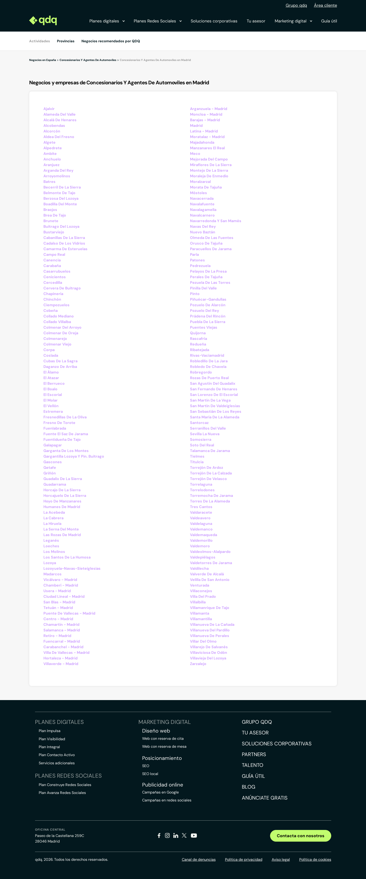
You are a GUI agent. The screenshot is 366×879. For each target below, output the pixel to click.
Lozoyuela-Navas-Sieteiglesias (72, 568)
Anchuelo (52, 159)
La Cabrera (53, 518)
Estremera (53, 411)
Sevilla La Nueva (204, 433)
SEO (145, 765)
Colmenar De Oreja (60, 333)
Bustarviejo (53, 232)
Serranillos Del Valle (208, 428)
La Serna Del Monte (61, 529)
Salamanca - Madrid (61, 630)
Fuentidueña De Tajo (62, 439)
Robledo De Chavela (208, 366)
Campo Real (54, 254)
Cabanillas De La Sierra (64, 237)
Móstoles (198, 192)
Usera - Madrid (57, 590)
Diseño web (156, 731)
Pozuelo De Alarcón (207, 304)
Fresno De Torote (59, 422)
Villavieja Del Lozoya (208, 658)
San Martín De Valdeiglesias (215, 405)
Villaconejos (201, 590)
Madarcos (52, 574)
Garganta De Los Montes (66, 450)
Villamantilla (201, 618)
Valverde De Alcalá (207, 574)
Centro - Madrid (58, 618)
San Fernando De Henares (213, 389)
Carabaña (52, 265)
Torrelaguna (201, 484)
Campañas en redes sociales (166, 800)
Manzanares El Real (207, 148)
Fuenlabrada (54, 428)
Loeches (51, 546)
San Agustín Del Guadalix (212, 383)
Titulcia (197, 461)
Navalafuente (202, 204)
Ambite (50, 153)
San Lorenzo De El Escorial (214, 394)
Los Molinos (54, 551)
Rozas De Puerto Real (209, 377)
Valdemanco (201, 529)
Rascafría (198, 338)
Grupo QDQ (257, 722)
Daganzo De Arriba (60, 366)
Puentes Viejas (203, 327)
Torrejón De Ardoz (206, 467)
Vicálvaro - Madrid (60, 579)
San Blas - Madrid (59, 602)
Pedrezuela (200, 265)
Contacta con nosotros (300, 836)
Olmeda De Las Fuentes (211, 237)
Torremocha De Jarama (211, 495)
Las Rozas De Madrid (62, 534)
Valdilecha (199, 568)
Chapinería (53, 293)
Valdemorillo (201, 540)
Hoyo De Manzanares (62, 501)
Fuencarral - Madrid (61, 641)
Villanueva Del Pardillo (210, 630)
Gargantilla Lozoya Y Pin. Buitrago (73, 456)
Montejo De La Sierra (209, 170)
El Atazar (51, 377)
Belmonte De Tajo (59, 192)
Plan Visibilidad (52, 739)
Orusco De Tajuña (206, 243)
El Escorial (52, 394)
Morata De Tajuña (206, 187)
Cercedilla (52, 282)
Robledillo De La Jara (209, 361)
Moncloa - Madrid (206, 114)
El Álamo (51, 372)
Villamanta (199, 613)
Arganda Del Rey (58, 170)
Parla (194, 254)
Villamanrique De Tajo (209, 607)
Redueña (198, 344)
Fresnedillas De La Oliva (65, 417)
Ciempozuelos (56, 304)
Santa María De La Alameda (214, 417)
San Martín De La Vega (210, 400)
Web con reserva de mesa (164, 746)
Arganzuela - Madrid (208, 108)
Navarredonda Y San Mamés (215, 220)
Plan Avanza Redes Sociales (62, 792)
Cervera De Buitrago (62, 288)
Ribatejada (199, 349)
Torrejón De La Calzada (211, 473)
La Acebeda (54, 512)
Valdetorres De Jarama (211, 562)
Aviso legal (281, 859)
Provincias (65, 41)
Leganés (51, 540)
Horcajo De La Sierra (62, 490)
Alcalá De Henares (60, 119)
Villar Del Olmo (203, 641)
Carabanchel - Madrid (63, 646)
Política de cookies (315, 859)
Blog (248, 786)
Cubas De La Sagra (60, 361)
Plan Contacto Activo (57, 754)
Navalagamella (203, 209)
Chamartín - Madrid (61, 624)
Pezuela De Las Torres (210, 282)
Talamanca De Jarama (210, 450)
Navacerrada (202, 198)
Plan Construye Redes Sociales (65, 784)
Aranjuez (51, 164)
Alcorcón (51, 131)
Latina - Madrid (204, 131)
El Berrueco (54, 383)
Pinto (195, 293)
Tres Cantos (201, 506)
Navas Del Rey (203, 226)
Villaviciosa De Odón (208, 652)
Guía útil (329, 21)
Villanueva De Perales (209, 635)
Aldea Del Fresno (58, 136)
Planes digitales (106, 21)
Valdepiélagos (202, 557)
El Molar (50, 400)
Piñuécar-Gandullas (208, 299)
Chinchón (52, 299)
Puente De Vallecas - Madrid (69, 613)
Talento (252, 765)
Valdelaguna (201, 523)
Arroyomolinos (56, 176)
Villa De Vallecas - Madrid (66, 652)
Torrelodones (202, 490)
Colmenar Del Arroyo (62, 327)
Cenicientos (54, 276)
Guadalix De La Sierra (62, 478)
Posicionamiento (162, 758)
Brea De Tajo (54, 215)
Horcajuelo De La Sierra (64, 495)
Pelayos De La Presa (208, 271)
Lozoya (49, 562)
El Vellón (51, 405)
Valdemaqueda (203, 534)
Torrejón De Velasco (208, 478)
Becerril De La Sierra (62, 187)
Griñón (49, 473)
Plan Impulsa (49, 730)
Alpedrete (52, 148)
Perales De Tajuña (206, 276)
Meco (195, 153)
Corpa (49, 349)
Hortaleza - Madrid (60, 658)
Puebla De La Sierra (207, 321)
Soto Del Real (202, 445)
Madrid (196, 125)
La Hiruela (52, 523)
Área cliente (325, 5)
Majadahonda (202, 142)
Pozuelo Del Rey (204, 310)
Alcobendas (54, 125)
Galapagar (52, 445)
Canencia (52, 260)
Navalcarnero (202, 215)
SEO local (150, 773)
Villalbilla (198, 602)
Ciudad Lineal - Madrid (63, 596)
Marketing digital (293, 21)
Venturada (199, 585)
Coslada (50, 355)
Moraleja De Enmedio (209, 176)
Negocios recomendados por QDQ (110, 41)
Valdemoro (200, 546)
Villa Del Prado (203, 596)
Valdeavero (200, 518)
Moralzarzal (200, 181)
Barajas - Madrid (205, 119)
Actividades (39, 41)
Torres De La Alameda (210, 501)
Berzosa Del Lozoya (60, 198)
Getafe (49, 467)
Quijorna (198, 333)
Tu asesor (256, 21)
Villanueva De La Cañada (212, 624)
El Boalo (50, 389)
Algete (49, 142)
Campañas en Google (160, 792)
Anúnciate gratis (265, 797)
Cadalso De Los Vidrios (64, 243)
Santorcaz (199, 422)
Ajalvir (49, 108)
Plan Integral (49, 746)
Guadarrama (54, 484)
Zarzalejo (198, 663)
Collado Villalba (57, 321)
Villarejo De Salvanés (209, 646)
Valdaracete (201, 512)
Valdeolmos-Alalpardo (210, 551)
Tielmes (197, 456)
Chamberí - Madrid (60, 585)
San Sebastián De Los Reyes (215, 411)
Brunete (50, 220)
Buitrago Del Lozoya (61, 226)
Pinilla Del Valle (203, 288)
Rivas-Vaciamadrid (207, 355)
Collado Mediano (58, 316)
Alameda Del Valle (59, 114)
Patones (197, 260)
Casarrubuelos (56, 271)
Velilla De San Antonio (209, 579)
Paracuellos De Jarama (211, 248)
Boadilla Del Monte (60, 204)
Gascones (52, 461)
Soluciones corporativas (214, 21)
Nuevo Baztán (202, 232)
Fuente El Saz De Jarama (65, 433)
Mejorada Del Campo (209, 159)
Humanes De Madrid (61, 506)
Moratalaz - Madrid (207, 136)
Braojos (50, 209)
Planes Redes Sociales (157, 21)
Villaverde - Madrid (60, 663)
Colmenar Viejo (57, 344)
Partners (254, 754)
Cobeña (50, 310)
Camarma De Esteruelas (65, 248)
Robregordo (201, 372)
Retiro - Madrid (57, 635)
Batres (49, 181)
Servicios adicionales (57, 763)
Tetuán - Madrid (58, 607)
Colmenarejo (55, 338)
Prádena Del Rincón (207, 316)
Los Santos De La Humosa (67, 557)
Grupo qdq (296, 5)
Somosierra (200, 439)
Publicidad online (162, 785)
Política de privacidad (243, 859)
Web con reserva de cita (163, 738)
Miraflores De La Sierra (211, 164)
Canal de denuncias (199, 859)
